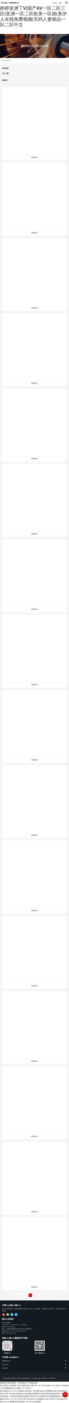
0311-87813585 (10, 1327)
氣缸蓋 (34, 1282)
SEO (48, 1378)
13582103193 (6, 1325)
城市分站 (53, 1378)
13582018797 (14, 1325)
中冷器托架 (34, 831)
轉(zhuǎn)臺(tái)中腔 (34, 755)
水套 (34, 1132)
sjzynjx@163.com (11, 1333)
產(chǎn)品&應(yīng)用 (34, 46)
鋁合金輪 (34, 981)
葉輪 (34, 680)
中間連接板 (34, 1056)
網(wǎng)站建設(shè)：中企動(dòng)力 (29, 1378)
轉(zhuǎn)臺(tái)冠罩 (34, 906)
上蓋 (34, 1207)
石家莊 (44, 1378)
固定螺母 (34, 153)
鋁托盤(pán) (34, 303)
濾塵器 (34, 228)
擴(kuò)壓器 (34, 454)
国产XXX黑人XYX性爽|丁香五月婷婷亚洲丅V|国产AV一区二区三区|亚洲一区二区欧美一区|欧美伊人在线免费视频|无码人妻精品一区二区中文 (33, 13)
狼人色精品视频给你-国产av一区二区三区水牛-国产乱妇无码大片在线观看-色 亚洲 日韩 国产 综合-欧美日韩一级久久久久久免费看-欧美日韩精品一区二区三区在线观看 (34, 1399)
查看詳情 (34, 157)
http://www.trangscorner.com (18, 1331)
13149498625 (23, 1325)
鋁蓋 (34, 605)
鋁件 (34, 379)
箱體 (34, 529)
